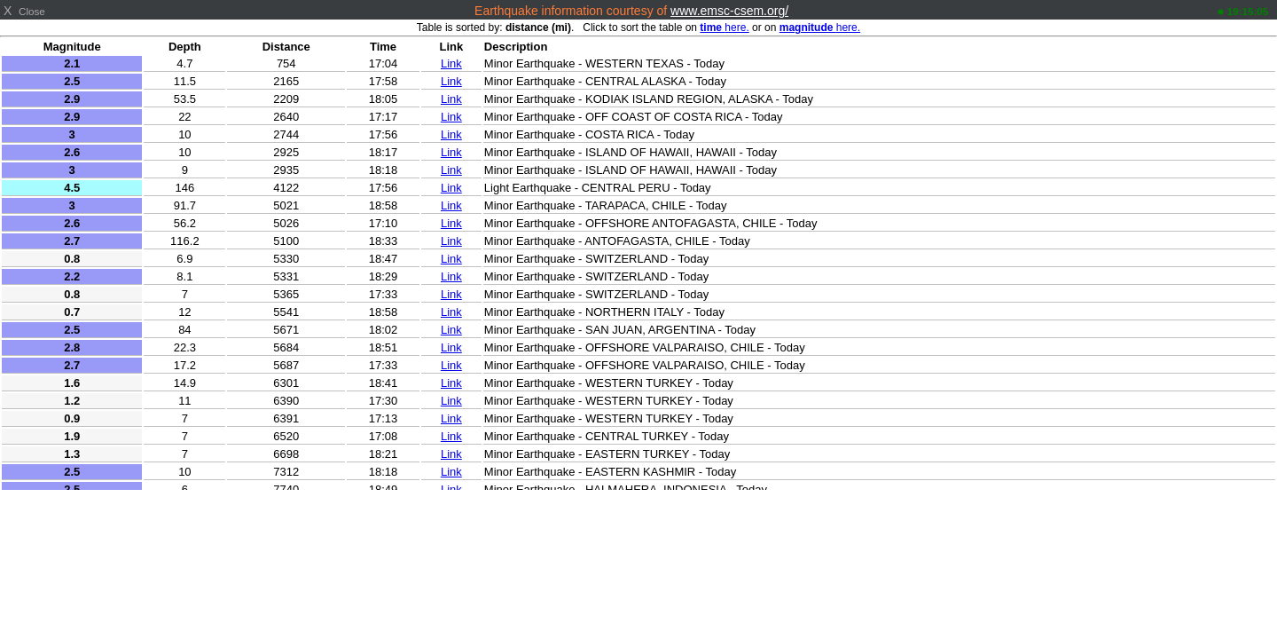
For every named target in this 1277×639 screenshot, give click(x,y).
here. (724, 27)
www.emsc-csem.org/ (729, 11)
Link (451, 63)
